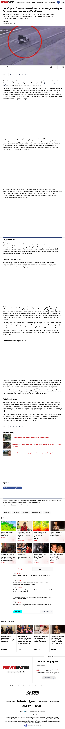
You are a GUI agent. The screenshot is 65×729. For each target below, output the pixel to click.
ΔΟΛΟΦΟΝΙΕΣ (25, 512)
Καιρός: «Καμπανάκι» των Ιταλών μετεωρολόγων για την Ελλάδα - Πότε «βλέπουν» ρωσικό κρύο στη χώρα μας (40, 535)
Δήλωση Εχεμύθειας (19, 685)
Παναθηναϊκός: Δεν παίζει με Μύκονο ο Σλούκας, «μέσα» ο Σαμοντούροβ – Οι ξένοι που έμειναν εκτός (32, 590)
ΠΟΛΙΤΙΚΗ (34, 2)
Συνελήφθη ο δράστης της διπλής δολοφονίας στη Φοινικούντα (30, 437)
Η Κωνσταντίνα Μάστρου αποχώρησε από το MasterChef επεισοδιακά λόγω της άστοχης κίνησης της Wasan (24, 641)
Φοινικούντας (47, 81)
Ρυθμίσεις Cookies (41, 685)
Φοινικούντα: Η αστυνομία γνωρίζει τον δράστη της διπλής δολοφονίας (33, 453)
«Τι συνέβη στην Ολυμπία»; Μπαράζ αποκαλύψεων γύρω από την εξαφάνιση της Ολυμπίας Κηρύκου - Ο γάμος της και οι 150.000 (8, 557)
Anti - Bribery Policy (52, 685)
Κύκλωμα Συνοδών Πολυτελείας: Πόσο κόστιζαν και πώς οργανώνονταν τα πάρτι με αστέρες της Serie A (24, 556)
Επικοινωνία (61, 685)
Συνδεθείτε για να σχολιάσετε (12, 488)
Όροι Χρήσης (10, 685)
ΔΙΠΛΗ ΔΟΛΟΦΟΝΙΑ (36, 512)
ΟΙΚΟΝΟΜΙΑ (40, 2)
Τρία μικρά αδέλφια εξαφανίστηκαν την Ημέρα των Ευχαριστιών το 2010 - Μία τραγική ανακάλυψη (32, 605)
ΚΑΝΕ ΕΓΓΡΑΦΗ (48, 678)
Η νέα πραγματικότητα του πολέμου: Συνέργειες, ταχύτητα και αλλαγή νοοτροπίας (31, 576)
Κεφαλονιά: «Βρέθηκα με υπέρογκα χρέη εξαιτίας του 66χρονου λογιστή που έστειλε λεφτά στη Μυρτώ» (56, 534)
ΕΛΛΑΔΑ (28, 2)
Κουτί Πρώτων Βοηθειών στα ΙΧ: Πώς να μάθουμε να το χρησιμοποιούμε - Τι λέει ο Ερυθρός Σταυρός (32, 597)
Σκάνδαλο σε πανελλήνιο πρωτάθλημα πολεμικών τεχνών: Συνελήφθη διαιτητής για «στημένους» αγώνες (40, 557)
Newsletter (13, 505)
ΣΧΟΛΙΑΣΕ (53, 67)
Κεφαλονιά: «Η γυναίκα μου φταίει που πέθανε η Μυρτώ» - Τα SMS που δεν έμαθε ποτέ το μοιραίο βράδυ (24, 535)
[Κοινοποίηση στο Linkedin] (19, 74)
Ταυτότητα (3, 685)
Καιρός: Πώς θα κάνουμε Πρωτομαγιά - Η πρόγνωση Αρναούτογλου (7, 534)
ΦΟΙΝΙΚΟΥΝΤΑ (7, 512)
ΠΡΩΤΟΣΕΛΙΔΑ (51, 2)
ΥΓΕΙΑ (45, 2)
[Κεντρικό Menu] (63, 2)
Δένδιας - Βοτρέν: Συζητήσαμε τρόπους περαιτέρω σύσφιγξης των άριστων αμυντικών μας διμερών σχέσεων (30, 583)
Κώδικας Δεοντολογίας (31, 685)
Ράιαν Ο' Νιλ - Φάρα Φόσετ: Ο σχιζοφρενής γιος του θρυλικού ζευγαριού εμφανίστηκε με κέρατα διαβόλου (56, 557)
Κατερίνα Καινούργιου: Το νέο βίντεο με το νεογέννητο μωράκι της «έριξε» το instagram (41, 639)
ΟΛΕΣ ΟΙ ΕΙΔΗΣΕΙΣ (21, 2)
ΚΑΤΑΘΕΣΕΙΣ (46, 512)
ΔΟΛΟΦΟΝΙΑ (16, 512)
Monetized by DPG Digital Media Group (37, 711)
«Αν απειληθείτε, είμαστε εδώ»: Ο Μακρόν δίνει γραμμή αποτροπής (7, 639)
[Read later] (63, 67)
